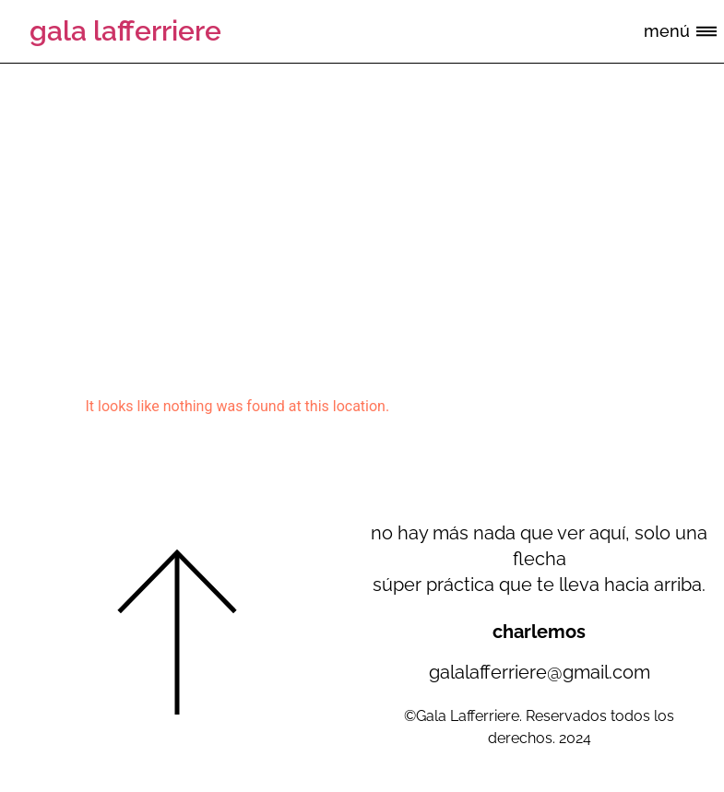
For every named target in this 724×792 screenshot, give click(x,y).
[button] (707, 33)
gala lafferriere (125, 31)
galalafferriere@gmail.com (539, 672)
